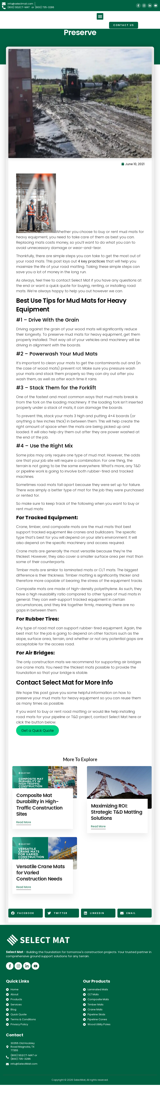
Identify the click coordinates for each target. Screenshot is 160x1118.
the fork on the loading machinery (56, 402)
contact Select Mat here (115, 717)
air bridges (132, 662)
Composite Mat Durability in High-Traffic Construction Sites (40, 804)
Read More (24, 822)
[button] (100, 16)
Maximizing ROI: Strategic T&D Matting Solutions (116, 812)
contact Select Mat (74, 280)
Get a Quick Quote (38, 731)
